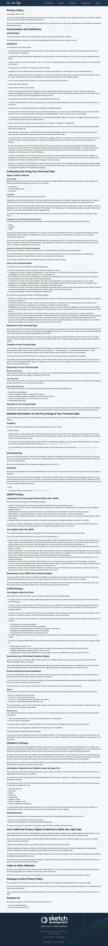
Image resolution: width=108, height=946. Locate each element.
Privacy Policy (60, 937)
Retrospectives (48, 942)
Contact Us (72, 3)
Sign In (98, 3)
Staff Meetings (58, 942)
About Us (61, 3)
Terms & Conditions (49, 937)
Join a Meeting (49, 3)
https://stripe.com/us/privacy (41, 490)
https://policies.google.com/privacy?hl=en (58, 444)
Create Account (85, 3)
